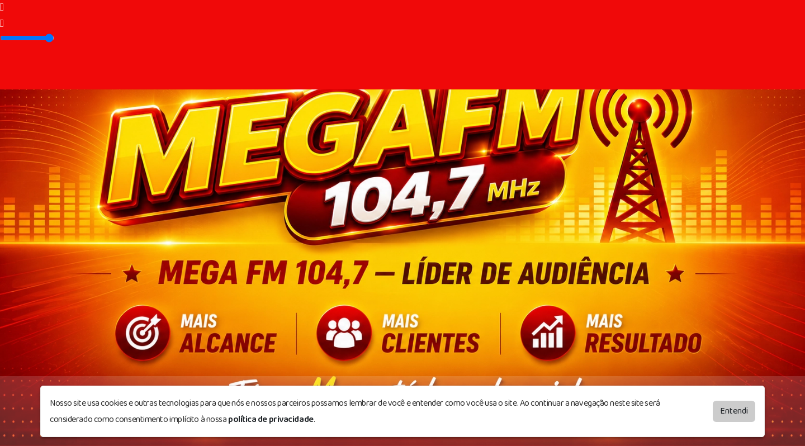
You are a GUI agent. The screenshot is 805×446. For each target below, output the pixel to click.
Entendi (734, 411)
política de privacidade (271, 419)
